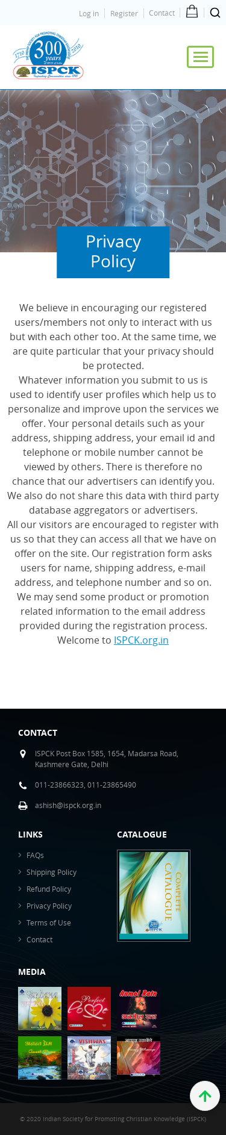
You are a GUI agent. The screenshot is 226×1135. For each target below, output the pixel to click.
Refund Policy (49, 889)
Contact (162, 12)
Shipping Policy (52, 872)
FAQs (35, 855)
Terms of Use (49, 922)
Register (124, 13)
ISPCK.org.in (141, 640)
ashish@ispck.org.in (68, 805)
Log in (89, 13)
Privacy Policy (49, 905)
